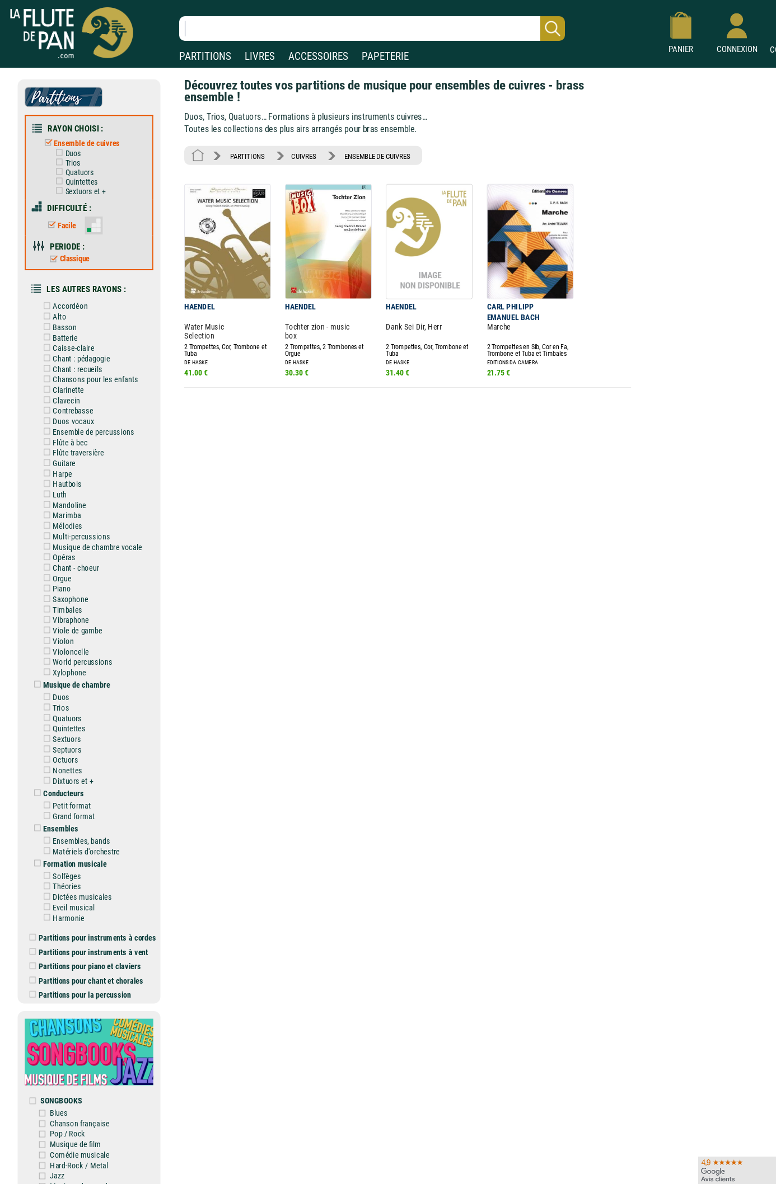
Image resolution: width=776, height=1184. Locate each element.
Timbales (60, 608)
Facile (60, 224)
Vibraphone (64, 619)
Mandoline (62, 504)
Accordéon (63, 306)
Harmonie (62, 916)
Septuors (60, 748)
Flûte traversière (71, 452)
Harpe (55, 473)
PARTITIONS (205, 56)
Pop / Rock (68, 1132)
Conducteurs (57, 792)
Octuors (58, 759)
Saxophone (63, 598)
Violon (56, 640)
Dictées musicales (75, 895)
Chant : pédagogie (74, 358)
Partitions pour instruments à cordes (93, 936)
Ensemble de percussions (86, 431)
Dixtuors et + (66, 779)
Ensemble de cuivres (80, 143)
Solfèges (60, 875)
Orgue (55, 577)
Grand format (67, 815)
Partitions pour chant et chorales (86, 979)
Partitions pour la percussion (80, 993)
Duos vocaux (66, 420)
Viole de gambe (70, 630)
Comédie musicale (80, 1153)
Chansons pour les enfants (88, 379)
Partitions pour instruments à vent (89, 950)
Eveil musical (67, 906)
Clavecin (59, 400)
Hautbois (60, 483)
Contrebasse (66, 410)
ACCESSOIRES (318, 56)
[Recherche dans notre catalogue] (372, 28)
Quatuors (73, 172)
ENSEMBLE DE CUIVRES (377, 156)
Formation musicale (68, 862)
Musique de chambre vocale (90, 546)
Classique (68, 258)
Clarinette (61, 389)
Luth (53, 494)
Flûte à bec (63, 442)
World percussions (76, 661)
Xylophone (62, 671)
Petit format (65, 804)
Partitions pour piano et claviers (85, 965)
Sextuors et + (79, 191)
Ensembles (54, 827)
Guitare (57, 462)
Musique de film (75, 1142)
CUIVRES (303, 156)
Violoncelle (64, 650)
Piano (55, 588)
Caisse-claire (66, 348)
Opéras (57, 556)
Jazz (57, 1173)
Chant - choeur (69, 567)
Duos (66, 153)
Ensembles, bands (74, 839)
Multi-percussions (74, 536)
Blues (59, 1111)
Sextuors (60, 738)
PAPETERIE (385, 56)
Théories (60, 885)
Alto (52, 316)
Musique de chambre (70, 684)
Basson (58, 326)
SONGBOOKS (61, 1098)
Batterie (58, 337)
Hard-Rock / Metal (79, 1163)
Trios (66, 162)
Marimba (60, 514)
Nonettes (60, 769)
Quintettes (74, 181)
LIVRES (260, 56)
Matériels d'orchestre (79, 850)
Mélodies (60, 525)
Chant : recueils (70, 368)
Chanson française (80, 1121)
